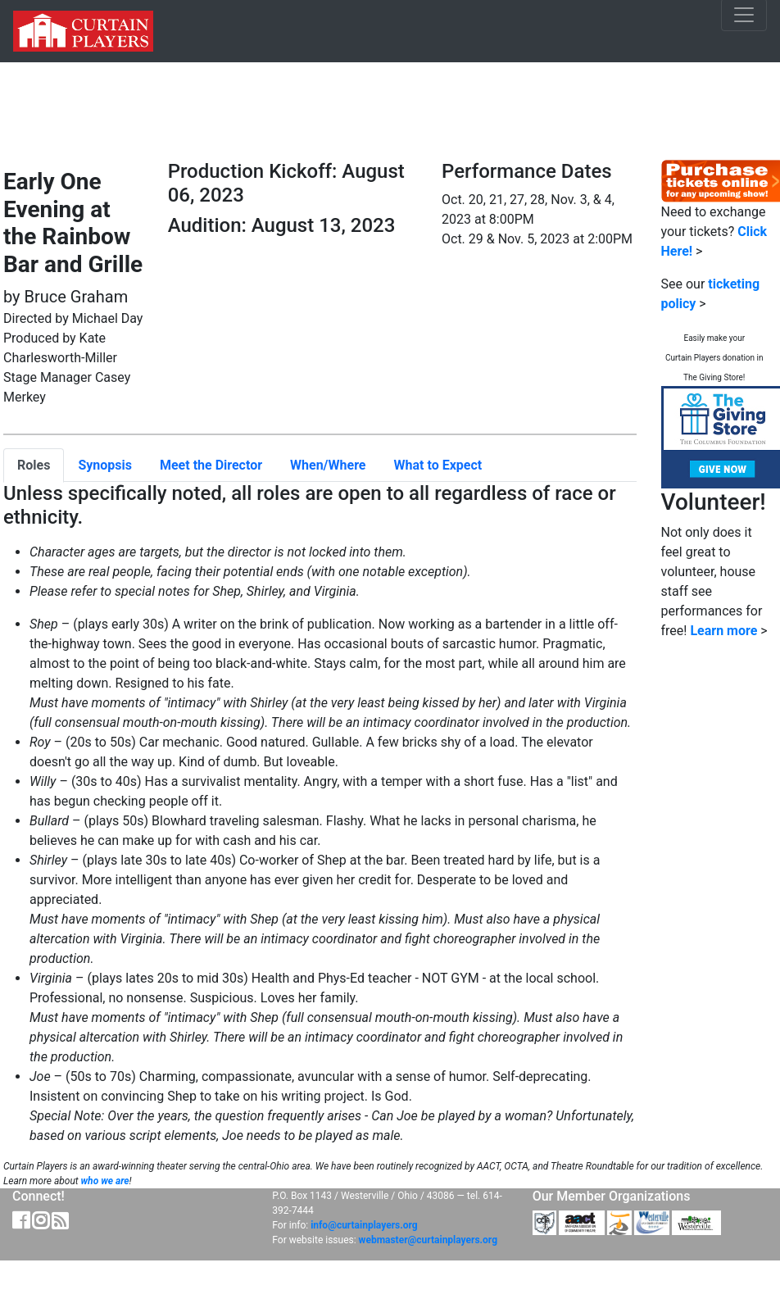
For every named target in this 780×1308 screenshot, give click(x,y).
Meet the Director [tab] (211, 465)
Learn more (723, 630)
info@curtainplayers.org (364, 1225)
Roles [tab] (33, 465)
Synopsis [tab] (105, 465)
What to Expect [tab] (438, 465)
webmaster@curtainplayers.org (428, 1240)
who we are (105, 1181)
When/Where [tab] (327, 465)
